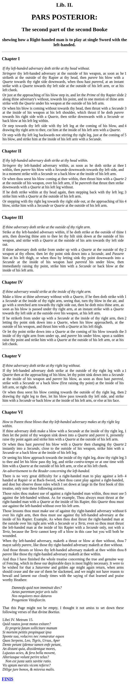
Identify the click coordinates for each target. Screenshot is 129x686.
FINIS (7, 679)
